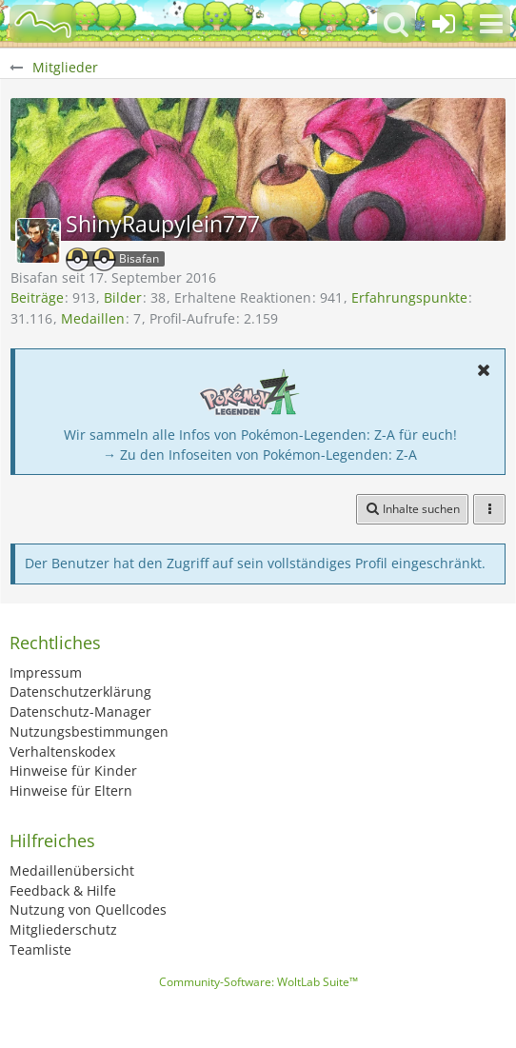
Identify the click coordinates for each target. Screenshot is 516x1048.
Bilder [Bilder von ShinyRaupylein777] (123, 297)
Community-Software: (258, 982)
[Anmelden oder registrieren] (444, 24)
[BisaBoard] (43, 24)
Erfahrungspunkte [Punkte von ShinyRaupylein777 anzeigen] (409, 297)
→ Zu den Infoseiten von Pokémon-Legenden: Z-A (260, 454)
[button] (491, 24)
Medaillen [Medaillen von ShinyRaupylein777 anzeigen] (93, 318)
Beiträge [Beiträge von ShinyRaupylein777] (37, 297)
